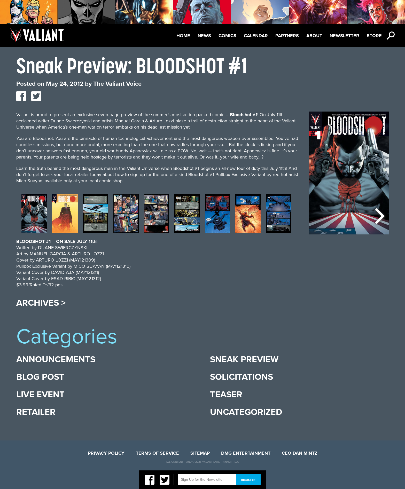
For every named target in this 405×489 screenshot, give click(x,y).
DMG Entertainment (245, 453)
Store (374, 35)
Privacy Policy (106, 453)
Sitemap (200, 453)
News (204, 35)
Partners (287, 35)
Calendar (256, 35)
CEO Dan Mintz (299, 453)
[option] (34, 216)
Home (183, 35)
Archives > (41, 303)
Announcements (55, 359)
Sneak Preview (244, 359)
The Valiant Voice (117, 84)
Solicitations (241, 377)
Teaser (226, 394)
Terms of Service (157, 453)
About (314, 35)
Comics (227, 35)
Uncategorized (246, 412)
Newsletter (344, 35)
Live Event (40, 394)
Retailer (36, 412)
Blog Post (40, 377)
